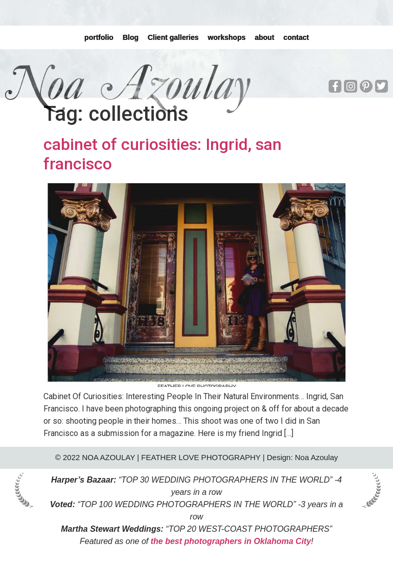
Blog (130, 37)
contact (296, 37)
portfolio (98, 37)
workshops (226, 37)
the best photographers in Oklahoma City (231, 541)
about (264, 37)
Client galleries (173, 37)
